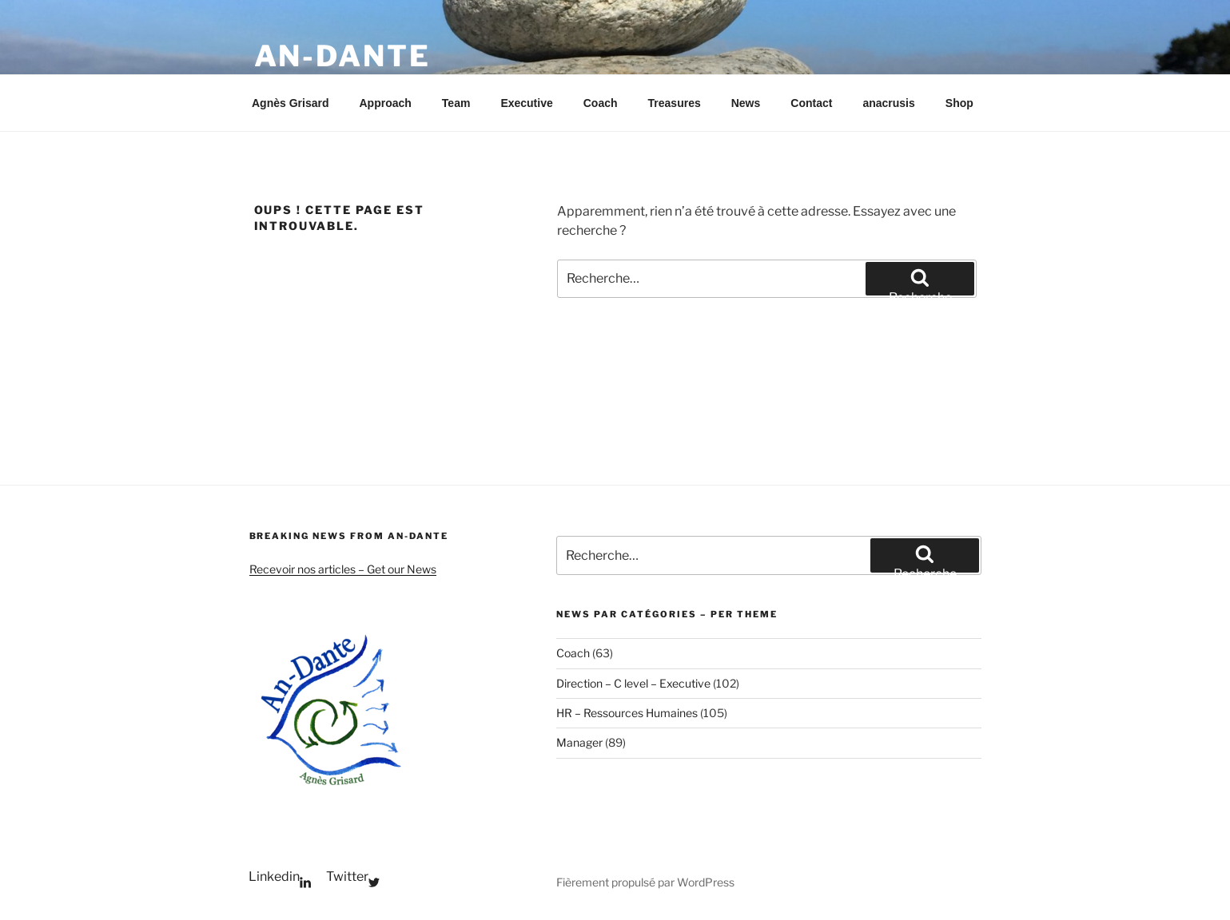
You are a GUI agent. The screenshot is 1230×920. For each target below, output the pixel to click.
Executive (526, 103)
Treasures (674, 103)
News (746, 103)
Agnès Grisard (290, 103)
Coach (600, 103)
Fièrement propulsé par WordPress (645, 882)
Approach (385, 103)
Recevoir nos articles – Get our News (342, 569)
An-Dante (342, 55)
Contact (811, 103)
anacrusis (888, 103)
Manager (579, 742)
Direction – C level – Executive (633, 683)
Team (456, 103)
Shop (959, 103)
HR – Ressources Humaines (627, 713)
